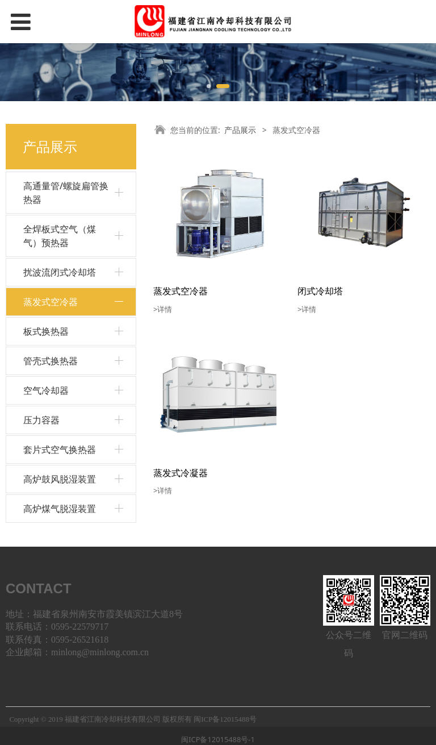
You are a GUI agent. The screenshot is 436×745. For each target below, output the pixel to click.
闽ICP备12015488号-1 (218, 739)
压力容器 (41, 420)
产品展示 (240, 129)
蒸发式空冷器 (50, 301)
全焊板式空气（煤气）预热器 (59, 236)
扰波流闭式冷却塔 (59, 272)
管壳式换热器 (50, 361)
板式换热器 (46, 331)
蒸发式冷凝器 (180, 473)
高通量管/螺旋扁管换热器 (65, 193)
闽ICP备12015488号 (225, 719)
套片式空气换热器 (59, 449)
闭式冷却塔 (320, 291)
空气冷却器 (46, 390)
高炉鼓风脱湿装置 (59, 479)
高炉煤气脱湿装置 (59, 508)
